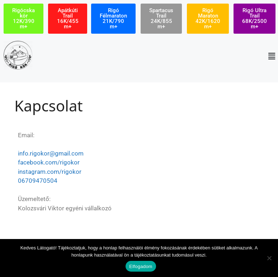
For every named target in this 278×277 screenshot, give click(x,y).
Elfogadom (140, 266)
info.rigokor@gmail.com (51, 153)
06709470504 (37, 180)
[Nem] (269, 258)
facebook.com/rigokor (49, 162)
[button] (272, 56)
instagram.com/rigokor (49, 171)
